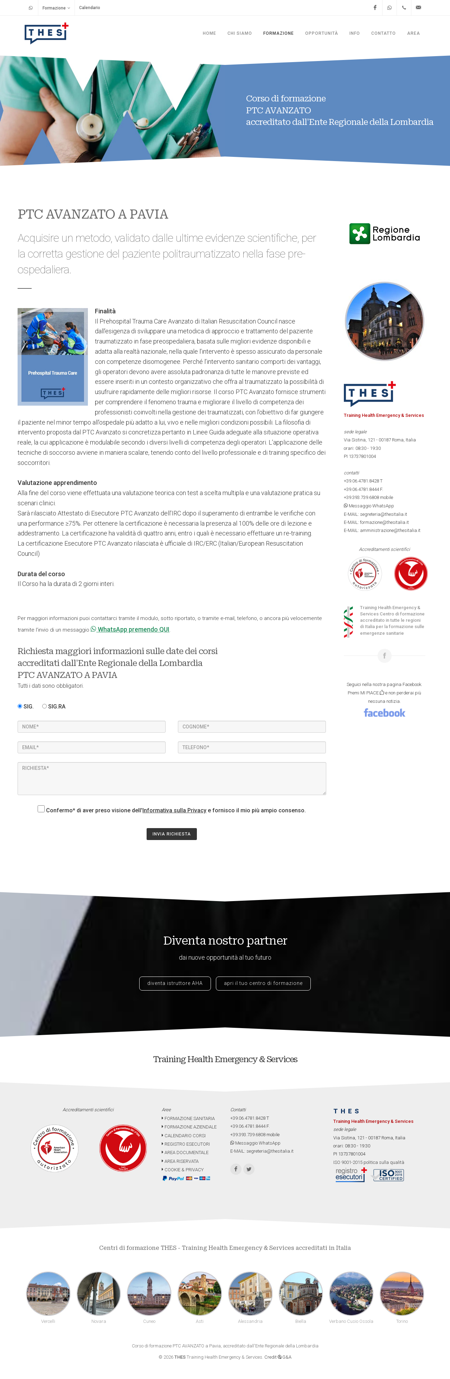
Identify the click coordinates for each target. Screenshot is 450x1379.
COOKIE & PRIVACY (183, 1169)
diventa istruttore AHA (175, 983)
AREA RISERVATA (180, 1161)
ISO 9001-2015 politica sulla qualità (368, 1162)
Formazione (56, 7)
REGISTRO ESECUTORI (186, 1144)
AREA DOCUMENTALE (185, 1152)
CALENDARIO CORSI (184, 1135)
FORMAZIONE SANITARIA (188, 1118)
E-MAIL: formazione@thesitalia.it (376, 522)
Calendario (89, 7)
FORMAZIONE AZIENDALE (189, 1127)
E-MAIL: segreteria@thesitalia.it (375, 514)
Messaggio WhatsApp (369, 505)
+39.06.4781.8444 (361, 489)
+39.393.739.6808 (361, 497)
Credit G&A (277, 1357)
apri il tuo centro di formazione (263, 983)
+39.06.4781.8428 (361, 481)
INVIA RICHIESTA (172, 834)
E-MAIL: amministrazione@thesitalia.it (382, 530)
